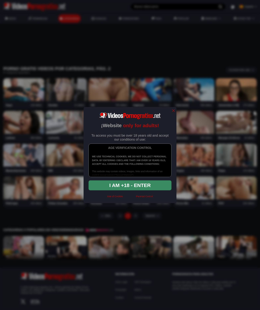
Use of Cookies (115, 196)
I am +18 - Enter (130, 185)
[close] (173, 110)
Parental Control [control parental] (144, 196)
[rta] (129, 197)
